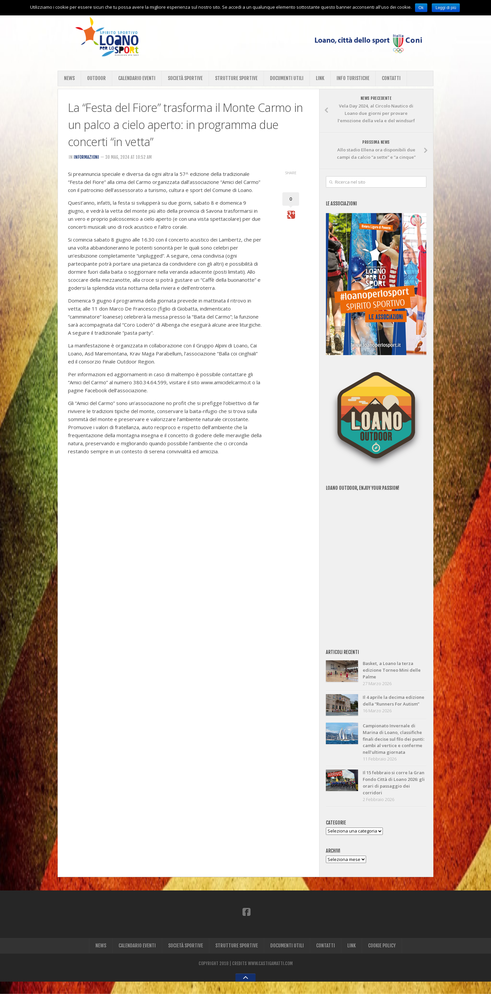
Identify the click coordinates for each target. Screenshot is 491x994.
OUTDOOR (96, 78)
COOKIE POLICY (382, 958)
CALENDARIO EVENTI (136, 78)
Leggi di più (445, 7)
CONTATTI (391, 78)
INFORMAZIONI (86, 157)
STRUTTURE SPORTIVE (236, 78)
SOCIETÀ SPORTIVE (185, 78)
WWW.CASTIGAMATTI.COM (270, 976)
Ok (421, 7)
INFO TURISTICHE (353, 78)
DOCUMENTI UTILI (286, 78)
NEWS (69, 78)
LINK (320, 78)
